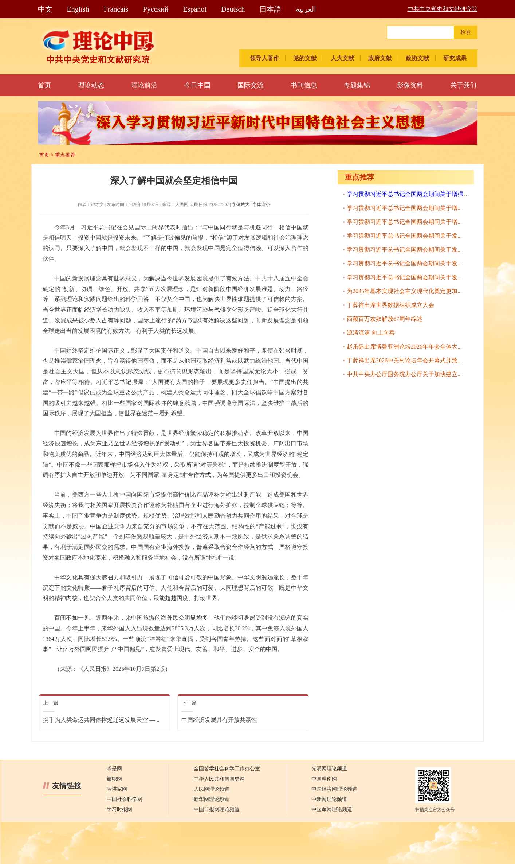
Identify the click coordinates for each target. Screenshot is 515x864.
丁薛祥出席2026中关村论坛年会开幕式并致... (404, 360)
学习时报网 (119, 809)
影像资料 (410, 85)
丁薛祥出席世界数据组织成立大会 (390, 305)
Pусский (155, 9)
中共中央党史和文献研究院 (442, 9)
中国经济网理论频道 (334, 789)
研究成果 (455, 58)
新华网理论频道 (211, 799)
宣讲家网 (117, 789)
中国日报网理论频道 (217, 809)
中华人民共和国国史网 (219, 779)
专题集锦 (357, 85)
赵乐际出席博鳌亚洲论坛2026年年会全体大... (404, 346)
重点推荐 (65, 155)
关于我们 (463, 85)
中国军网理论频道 (331, 809)
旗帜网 (114, 779)
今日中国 (197, 85)
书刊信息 (304, 85)
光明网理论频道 (329, 768)
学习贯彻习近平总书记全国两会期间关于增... (404, 208)
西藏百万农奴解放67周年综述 (384, 319)
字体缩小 (261, 204)
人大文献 (342, 58)
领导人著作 (264, 58)
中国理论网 (324, 779)
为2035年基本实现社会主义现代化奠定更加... (404, 291)
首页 (44, 85)
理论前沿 (144, 85)
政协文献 (417, 58)
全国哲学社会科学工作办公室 (227, 768)
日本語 (270, 9)
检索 (465, 32)
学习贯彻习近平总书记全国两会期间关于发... (404, 236)
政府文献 (380, 58)
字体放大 (240, 204)
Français (116, 9)
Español (194, 9)
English (78, 9)
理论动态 (91, 85)
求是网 (114, 768)
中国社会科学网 (124, 799)
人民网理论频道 (211, 789)
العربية (306, 9)
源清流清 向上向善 (371, 333)
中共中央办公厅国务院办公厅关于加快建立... (404, 374)
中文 (45, 9)
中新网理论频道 (329, 799)
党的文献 (305, 58)
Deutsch (233, 9)
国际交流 (250, 85)
